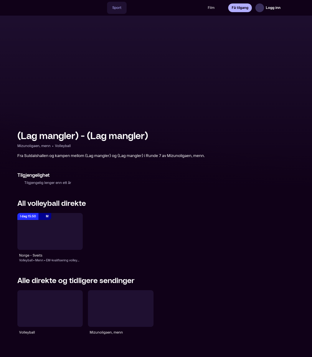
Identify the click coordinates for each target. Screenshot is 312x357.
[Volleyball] (50, 308)
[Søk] (101, 8)
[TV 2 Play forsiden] (50, 7)
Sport (116, 8)
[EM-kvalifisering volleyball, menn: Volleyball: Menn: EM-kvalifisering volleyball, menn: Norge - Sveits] (50, 231)
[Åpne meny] (288, 8)
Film (211, 8)
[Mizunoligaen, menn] (120, 308)
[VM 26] (164, 8)
